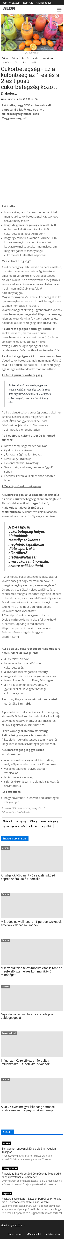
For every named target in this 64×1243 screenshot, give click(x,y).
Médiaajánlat (34, 1234)
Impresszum (15, 1234)
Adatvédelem (53, 1234)
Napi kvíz (28, 2)
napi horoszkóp (11, 2)
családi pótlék (43, 2)
